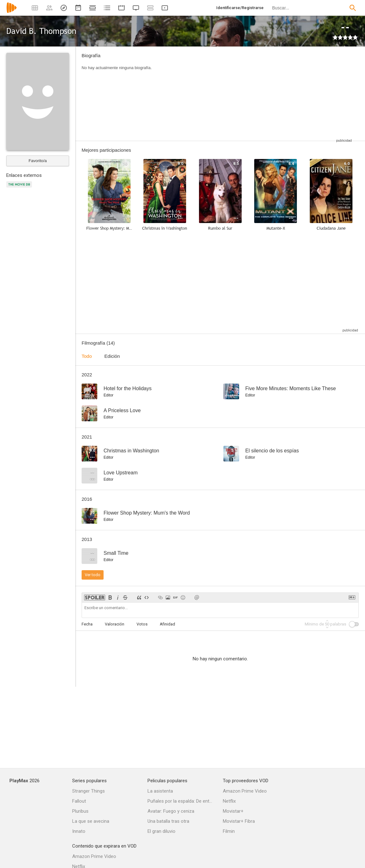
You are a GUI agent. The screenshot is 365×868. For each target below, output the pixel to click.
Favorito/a (38, 160)
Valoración (114, 624)
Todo (87, 356)
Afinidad (167, 624)
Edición (112, 356)
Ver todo (92, 574)
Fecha (87, 624)
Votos (142, 624)
